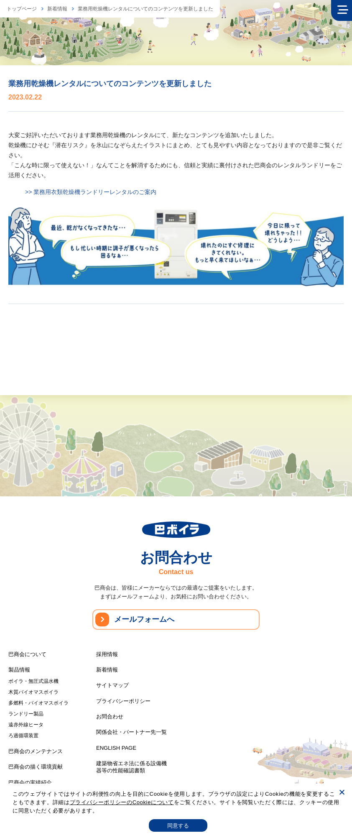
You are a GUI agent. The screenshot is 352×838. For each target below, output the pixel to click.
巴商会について (27, 654)
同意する (178, 826)
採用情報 (107, 654)
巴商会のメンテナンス (35, 751)
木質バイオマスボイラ (33, 692)
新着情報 (57, 9)
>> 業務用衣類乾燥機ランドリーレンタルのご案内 (90, 192)
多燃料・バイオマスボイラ (38, 703)
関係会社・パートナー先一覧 (131, 732)
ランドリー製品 (25, 714)
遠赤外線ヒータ (25, 725)
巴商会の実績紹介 (30, 782)
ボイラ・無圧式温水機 (33, 681)
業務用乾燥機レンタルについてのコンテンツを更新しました (145, 9)
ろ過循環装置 (23, 735)
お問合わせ (109, 716)
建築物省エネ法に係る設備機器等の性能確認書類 (131, 767)
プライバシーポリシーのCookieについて (122, 802)
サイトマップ (112, 685)
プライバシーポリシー (123, 701)
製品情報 (19, 670)
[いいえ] (341, 792)
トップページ (22, 9)
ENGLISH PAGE (116, 748)
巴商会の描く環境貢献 (35, 767)
